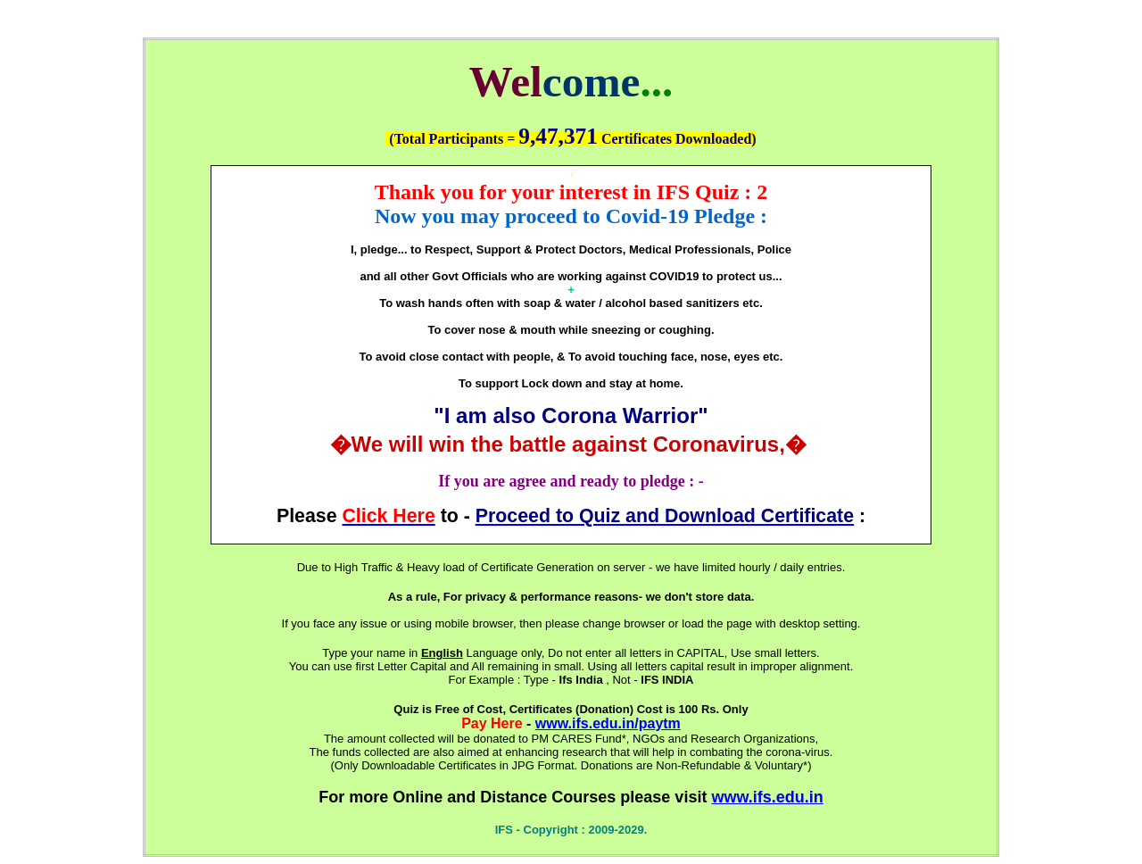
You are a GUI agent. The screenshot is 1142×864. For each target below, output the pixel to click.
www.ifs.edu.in (767, 797)
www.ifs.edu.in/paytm (608, 723)
